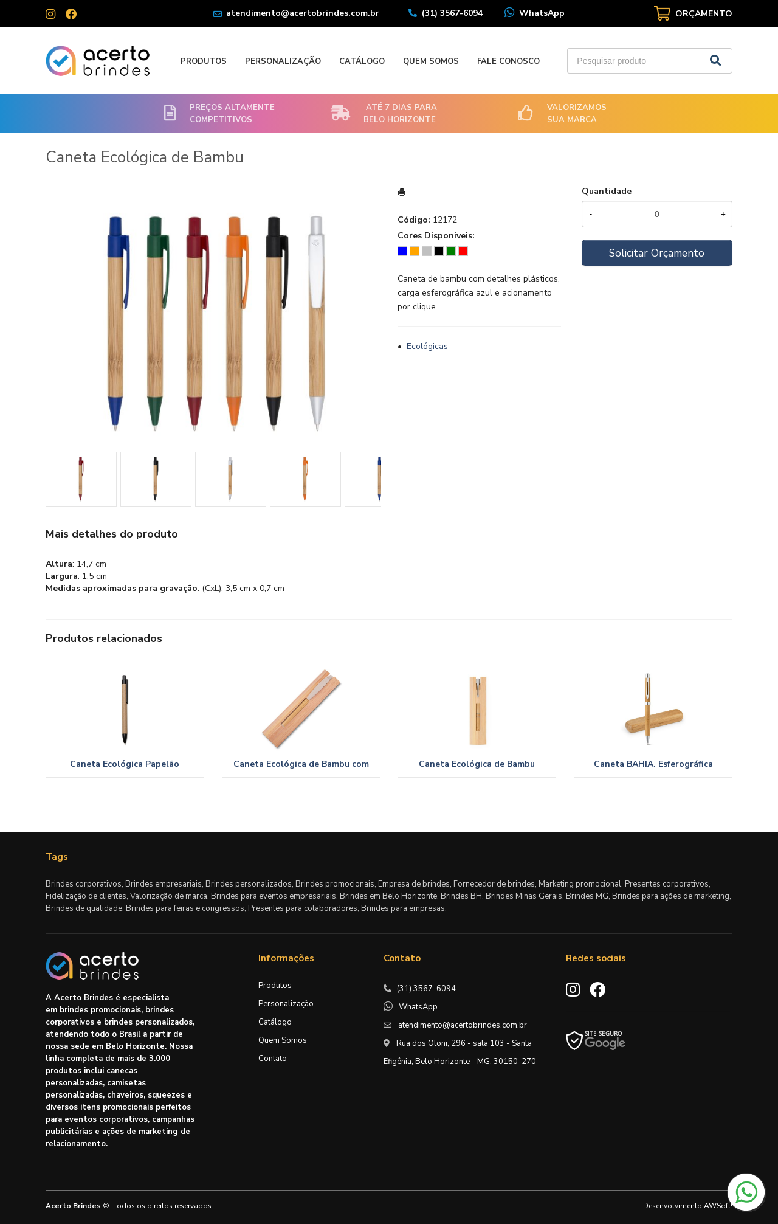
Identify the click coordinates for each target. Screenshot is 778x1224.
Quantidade (607, 191)
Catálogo (362, 61)
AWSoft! (718, 1206)
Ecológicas (427, 346)
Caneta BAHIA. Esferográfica (653, 764)
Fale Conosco (508, 61)
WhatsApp (542, 13)
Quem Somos (431, 61)
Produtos (204, 61)
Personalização (283, 61)
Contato (272, 1058)
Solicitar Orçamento (656, 253)
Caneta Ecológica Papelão (124, 764)
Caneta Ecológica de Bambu (477, 764)
